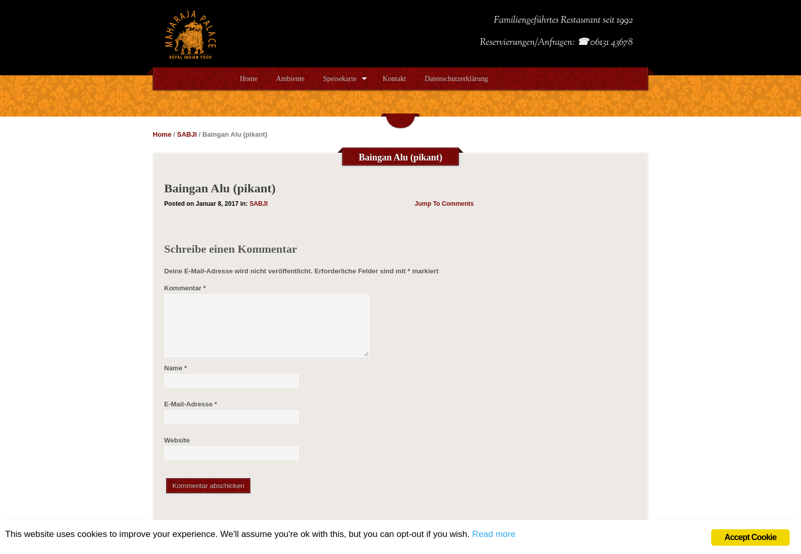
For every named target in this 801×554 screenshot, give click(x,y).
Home (249, 79)
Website (177, 440)
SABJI (187, 134)
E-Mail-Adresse (190, 404)
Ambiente (290, 79)
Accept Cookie (751, 537)
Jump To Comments (444, 203)
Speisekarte (340, 79)
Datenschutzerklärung (456, 79)
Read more (494, 534)
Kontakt (394, 79)
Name (175, 368)
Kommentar (185, 288)
